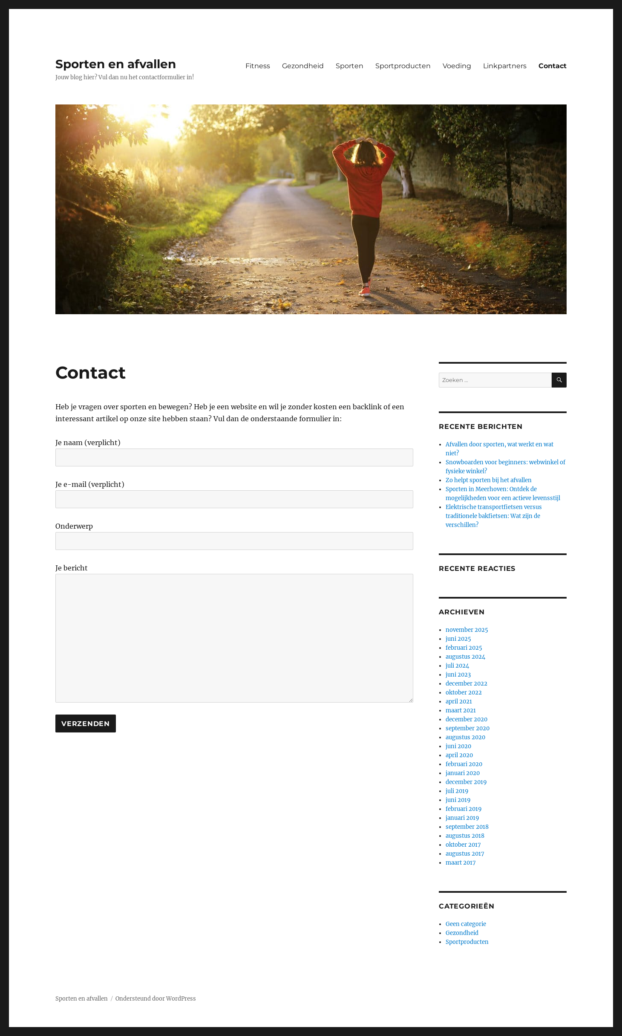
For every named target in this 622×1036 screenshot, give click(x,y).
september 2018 (467, 827)
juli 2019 (457, 791)
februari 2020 (464, 764)
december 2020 (466, 719)
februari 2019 (464, 809)
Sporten (349, 66)
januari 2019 (462, 818)
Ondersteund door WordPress (155, 998)
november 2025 (467, 630)
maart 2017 (461, 862)
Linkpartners (505, 66)
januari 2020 (463, 773)
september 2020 (468, 728)
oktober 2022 (464, 692)
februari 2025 (464, 647)
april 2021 (459, 701)
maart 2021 (461, 710)
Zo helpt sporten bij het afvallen (489, 480)
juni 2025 (458, 638)
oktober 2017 (463, 844)
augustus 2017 (465, 853)
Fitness (257, 66)
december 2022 (466, 683)
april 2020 (459, 755)
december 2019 (466, 782)
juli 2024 (457, 665)
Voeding (457, 66)
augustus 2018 (465, 835)
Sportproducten (403, 66)
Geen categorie (466, 924)
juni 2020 (458, 746)
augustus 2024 (465, 656)
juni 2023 (458, 674)
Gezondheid (303, 66)
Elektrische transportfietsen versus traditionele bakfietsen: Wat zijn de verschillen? (494, 516)
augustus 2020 (465, 737)
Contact (552, 66)
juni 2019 (458, 800)
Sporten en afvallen (115, 64)
